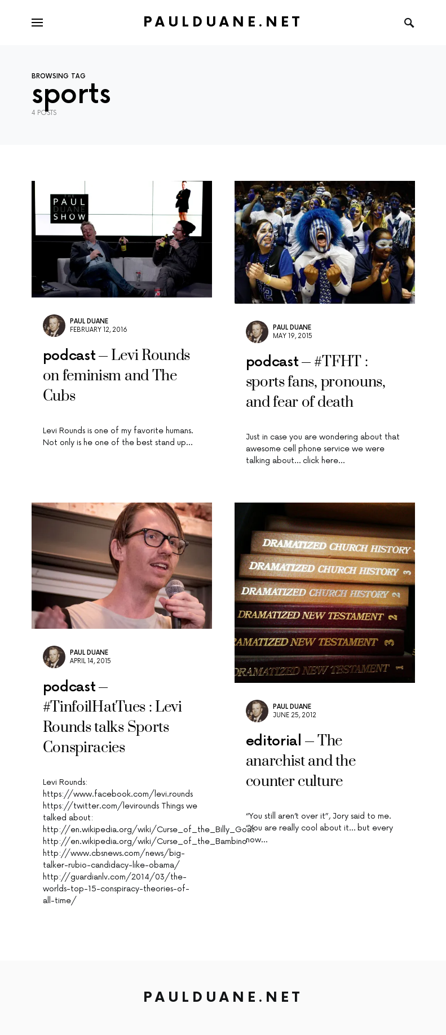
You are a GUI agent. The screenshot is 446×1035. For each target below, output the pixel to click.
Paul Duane (89, 321)
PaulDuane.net (223, 22)
